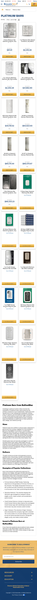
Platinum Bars (16, 9)
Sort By (3, 19)
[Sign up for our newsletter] (18, 556)
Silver (19, 1)
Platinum (8, 9)
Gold (2, 1)
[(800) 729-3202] (27, 4)
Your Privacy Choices (18, 595)
